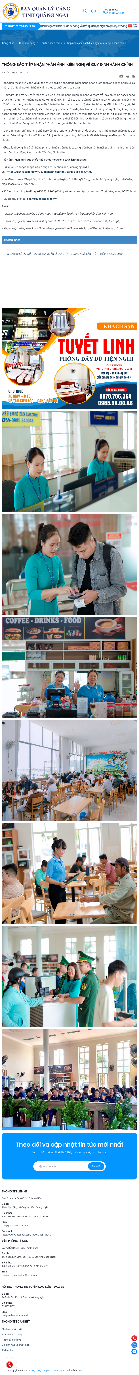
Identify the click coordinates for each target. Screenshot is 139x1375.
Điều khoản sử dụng (12, 1334)
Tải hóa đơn (7, 1350)
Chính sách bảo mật (12, 1329)
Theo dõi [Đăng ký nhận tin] (96, 1166)
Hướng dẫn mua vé (11, 1339)
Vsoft (80, 1370)
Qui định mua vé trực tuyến (16, 1344)
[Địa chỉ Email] (69, 1166)
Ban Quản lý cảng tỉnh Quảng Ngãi (46, 1370)
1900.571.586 (116, 13)
